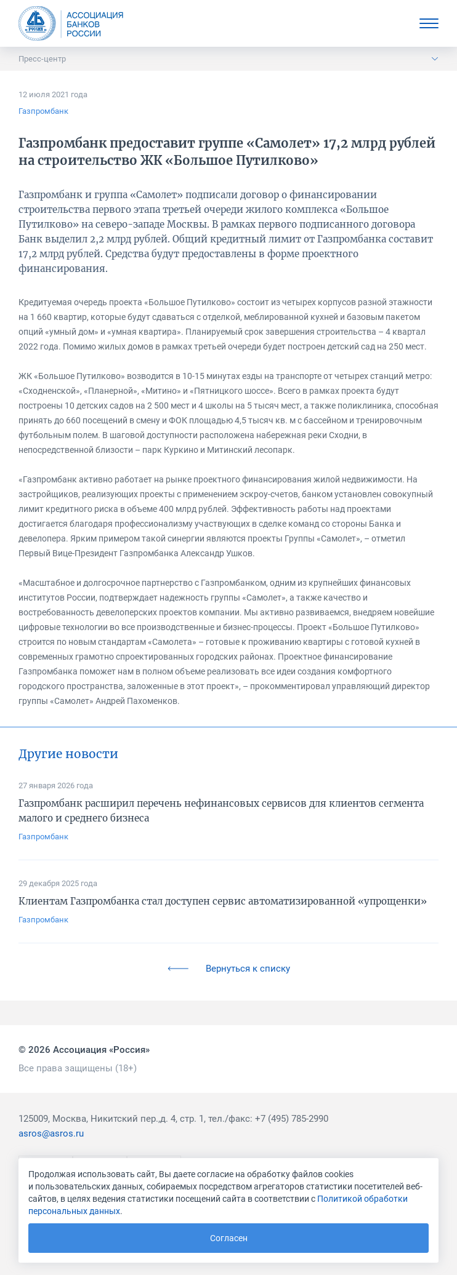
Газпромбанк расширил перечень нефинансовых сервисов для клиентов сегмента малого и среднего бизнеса (221, 810)
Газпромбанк (43, 111)
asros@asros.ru (51, 1133)
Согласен (229, 1238)
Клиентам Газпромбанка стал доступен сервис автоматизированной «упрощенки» (222, 901)
